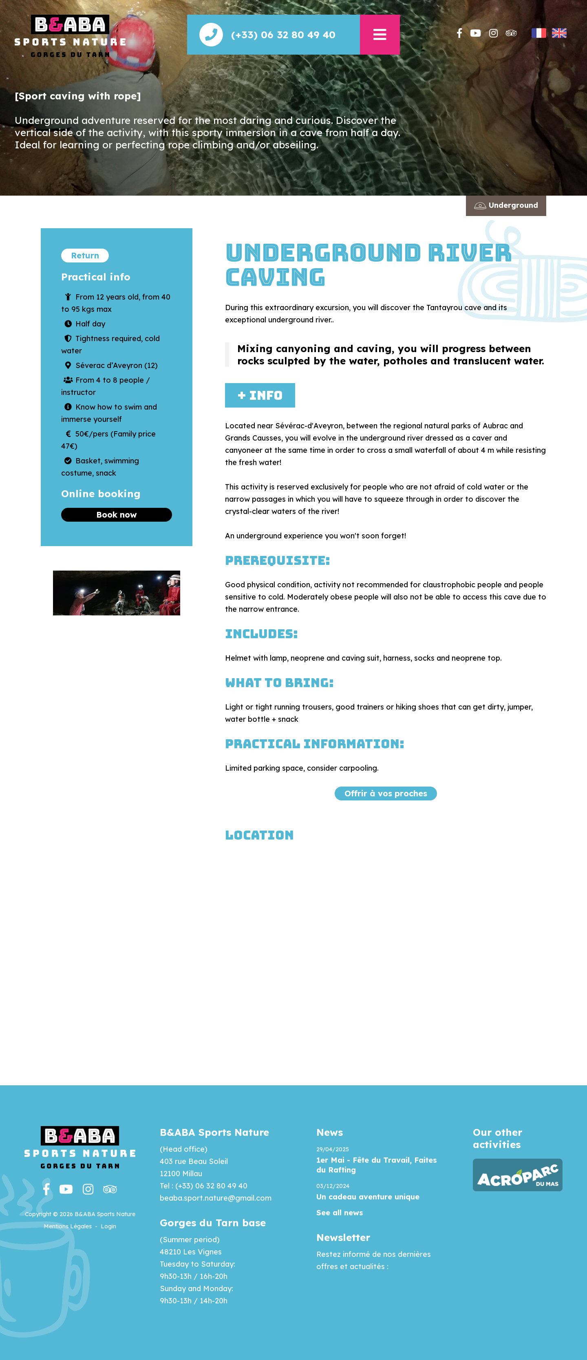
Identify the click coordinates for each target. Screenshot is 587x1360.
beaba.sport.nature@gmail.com (215, 1198)
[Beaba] (70, 35)
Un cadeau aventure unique (367, 1196)
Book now (116, 514)
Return (85, 255)
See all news (339, 1212)
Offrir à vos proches (385, 793)
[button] (380, 35)
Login (108, 1226)
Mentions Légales (68, 1226)
